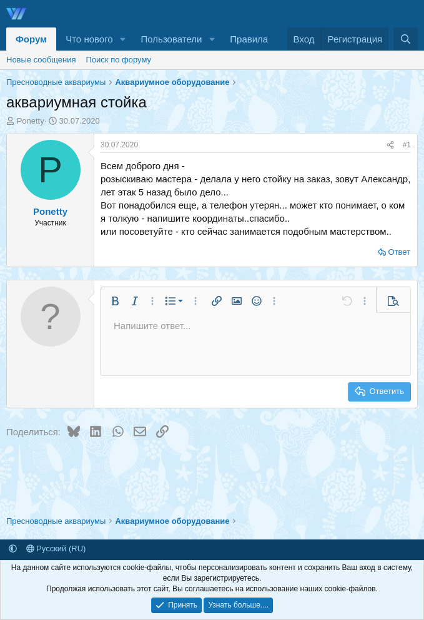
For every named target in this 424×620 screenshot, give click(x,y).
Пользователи (171, 39)
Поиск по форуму (118, 59)
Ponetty (30, 120)
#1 (407, 144)
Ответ (399, 252)
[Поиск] (405, 39)
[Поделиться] (390, 145)
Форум (31, 39)
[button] (123, 39)
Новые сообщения (41, 59)
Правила (249, 39)
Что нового (89, 39)
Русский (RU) (56, 548)
